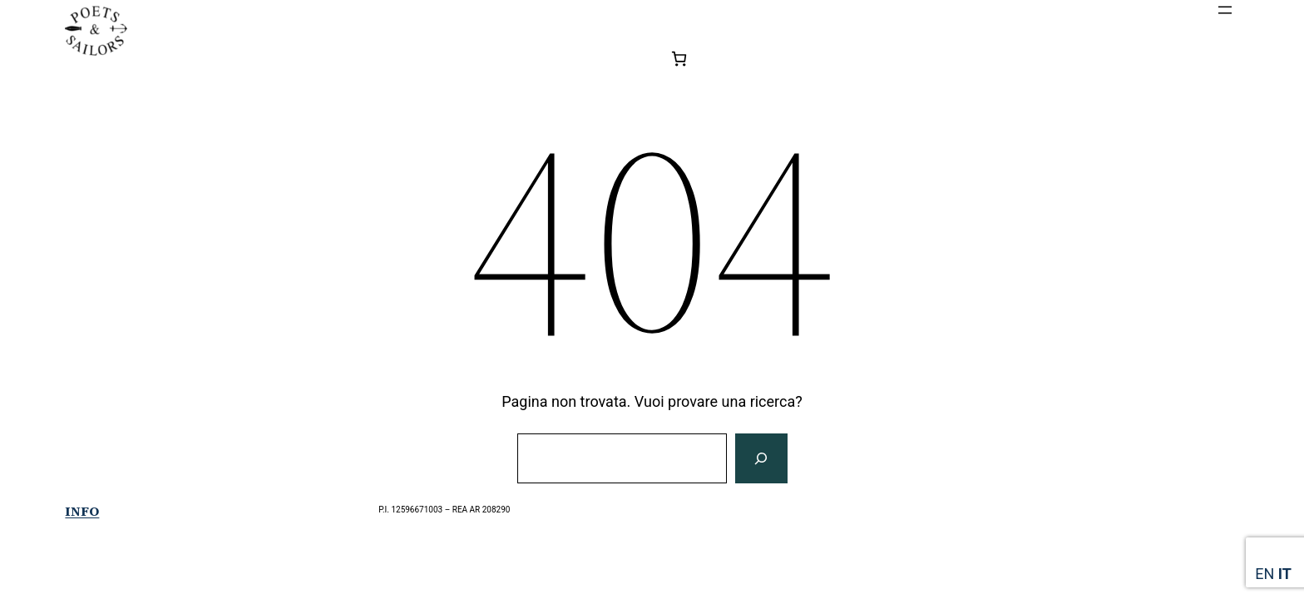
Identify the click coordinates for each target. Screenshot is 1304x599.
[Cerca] (761, 458)
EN (1264, 573)
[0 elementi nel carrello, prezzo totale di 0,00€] (679, 58)
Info (82, 511)
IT (1285, 573)
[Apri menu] (1225, 10)
